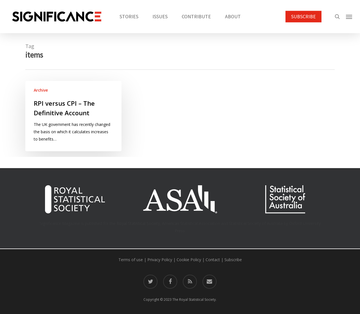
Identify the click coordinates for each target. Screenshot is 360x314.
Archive (41, 90)
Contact (213, 259)
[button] (349, 16)
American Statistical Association (191, 223)
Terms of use (130, 259)
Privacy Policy (159, 259)
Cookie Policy (189, 259)
